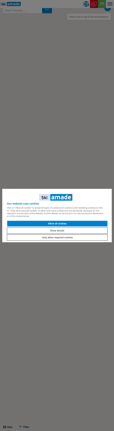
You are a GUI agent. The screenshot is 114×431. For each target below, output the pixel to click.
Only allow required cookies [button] (57, 237)
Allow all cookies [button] (57, 223)
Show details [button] (57, 230)
